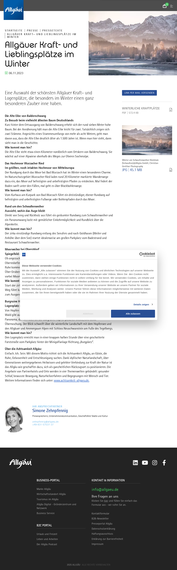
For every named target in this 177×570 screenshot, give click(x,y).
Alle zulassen (133, 313)
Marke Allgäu (44, 488)
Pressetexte (52, 30)
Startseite (14, 30)
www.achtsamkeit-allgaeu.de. (71, 380)
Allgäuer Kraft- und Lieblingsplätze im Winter (42, 35)
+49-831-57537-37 (43, 424)
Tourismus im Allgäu (47, 499)
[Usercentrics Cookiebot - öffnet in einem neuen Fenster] (141, 254)
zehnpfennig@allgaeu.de (45, 421)
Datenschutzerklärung (103, 528)
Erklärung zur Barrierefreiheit (107, 538)
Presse (32, 30)
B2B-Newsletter (100, 518)
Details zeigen (141, 304)
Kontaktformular (100, 513)
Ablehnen (88, 313)
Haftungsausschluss (102, 533)
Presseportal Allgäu (102, 523)
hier (106, 500)
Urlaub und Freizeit (47, 534)
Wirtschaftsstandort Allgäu (51, 494)
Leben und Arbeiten (47, 539)
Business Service (46, 513)
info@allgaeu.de (105, 489)
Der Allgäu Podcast (47, 544)
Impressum (97, 543)
